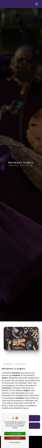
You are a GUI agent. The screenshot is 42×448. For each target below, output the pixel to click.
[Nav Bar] (36, 4)
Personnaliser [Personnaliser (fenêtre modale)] (14, 442)
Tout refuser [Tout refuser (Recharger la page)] (15, 438)
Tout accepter (15, 434)
